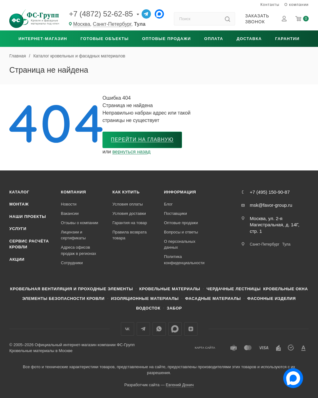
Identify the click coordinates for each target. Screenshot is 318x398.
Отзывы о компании (79, 222)
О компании (296, 4)
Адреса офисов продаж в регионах (78, 250)
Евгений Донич (180, 385)
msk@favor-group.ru (271, 205)
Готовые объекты (104, 38)
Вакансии (70, 213)
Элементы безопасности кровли (63, 298)
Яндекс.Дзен (191, 329)
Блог (168, 204)
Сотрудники (72, 262)
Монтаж (19, 204)
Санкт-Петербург (112, 24)
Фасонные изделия (271, 298)
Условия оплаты (127, 204)
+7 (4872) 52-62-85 (101, 14)
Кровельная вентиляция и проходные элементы (71, 289)
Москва (81, 24)
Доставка (249, 38)
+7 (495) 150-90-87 (270, 192)
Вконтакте (127, 329)
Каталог (19, 192)
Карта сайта (205, 348)
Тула (286, 244)
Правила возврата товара (129, 235)
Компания (73, 192)
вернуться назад (131, 151)
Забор (174, 308)
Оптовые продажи (166, 38)
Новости (68, 204)
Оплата (213, 38)
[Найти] (227, 18)
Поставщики (175, 213)
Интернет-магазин (43, 38)
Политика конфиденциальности (184, 259)
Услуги (17, 228)
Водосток (148, 308)
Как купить (126, 192)
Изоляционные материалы (145, 298)
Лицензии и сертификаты (73, 235)
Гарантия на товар (129, 222)
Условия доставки (129, 213)
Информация (180, 192)
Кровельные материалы (169, 289)
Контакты (269, 4)
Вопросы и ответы (181, 232)
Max (175, 329)
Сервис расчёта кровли (29, 244)
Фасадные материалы (213, 298)
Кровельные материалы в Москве (40, 351)
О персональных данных (179, 244)
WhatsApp (159, 329)
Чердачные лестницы (234, 289)
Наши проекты (27, 216)
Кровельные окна (285, 289)
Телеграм (143, 329)
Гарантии (287, 38)
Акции (17, 259)
